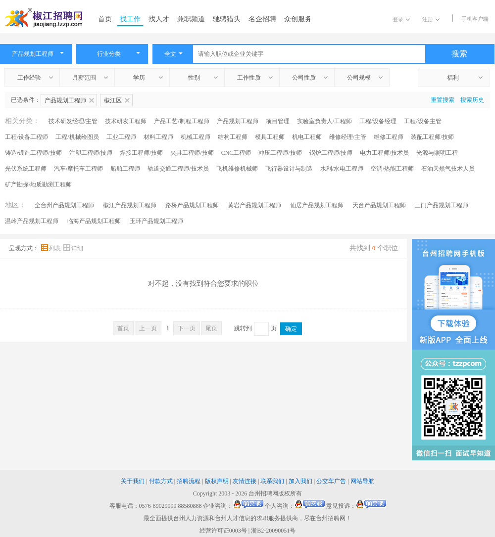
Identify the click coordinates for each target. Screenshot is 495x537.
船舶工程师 (125, 168)
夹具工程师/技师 (191, 152)
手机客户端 (475, 19)
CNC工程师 (236, 152)
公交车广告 (331, 481)
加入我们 (300, 481)
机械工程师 (195, 137)
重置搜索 (442, 99)
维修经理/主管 (347, 137)
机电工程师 (307, 137)
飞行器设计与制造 (289, 168)
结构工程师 (233, 137)
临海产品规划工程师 (94, 221)
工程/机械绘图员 (77, 137)
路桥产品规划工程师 (192, 205)
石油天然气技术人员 (448, 168)
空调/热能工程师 (392, 168)
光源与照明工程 (437, 152)
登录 (401, 19)
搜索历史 (472, 99)
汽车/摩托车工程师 (78, 168)
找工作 (130, 19)
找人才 (158, 19)
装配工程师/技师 (432, 137)
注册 (431, 19)
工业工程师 (121, 137)
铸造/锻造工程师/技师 (33, 152)
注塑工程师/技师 (90, 152)
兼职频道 (191, 19)
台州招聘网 (263, 493)
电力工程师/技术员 (384, 152)
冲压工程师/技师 (279, 152)
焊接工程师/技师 (141, 152)
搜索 (459, 53)
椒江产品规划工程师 (129, 205)
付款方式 (161, 481)
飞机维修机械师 (237, 168)
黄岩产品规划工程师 (254, 205)
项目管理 (278, 121)
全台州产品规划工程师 (64, 205)
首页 (105, 19)
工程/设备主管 (422, 121)
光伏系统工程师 (26, 168)
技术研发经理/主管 (73, 121)
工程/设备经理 (377, 121)
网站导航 (362, 481)
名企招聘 (262, 19)
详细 (73, 248)
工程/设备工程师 (26, 137)
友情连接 (244, 481)
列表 (51, 248)
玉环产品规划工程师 (156, 221)
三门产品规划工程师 (441, 205)
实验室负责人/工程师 (324, 121)
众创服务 (298, 19)
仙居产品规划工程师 (317, 205)
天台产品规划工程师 (379, 205)
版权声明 (217, 481)
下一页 (187, 328)
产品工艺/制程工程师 (181, 121)
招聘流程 (188, 481)
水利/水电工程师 (341, 168)
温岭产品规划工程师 (31, 221)
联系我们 (272, 481)
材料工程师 (158, 137)
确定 (291, 328)
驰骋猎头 (227, 19)
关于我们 (133, 481)
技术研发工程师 (126, 121)
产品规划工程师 (237, 121)
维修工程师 (388, 137)
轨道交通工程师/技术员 (178, 168)
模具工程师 (270, 137)
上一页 (148, 328)
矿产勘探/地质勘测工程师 (38, 184)
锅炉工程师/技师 (330, 152)
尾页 (211, 328)
